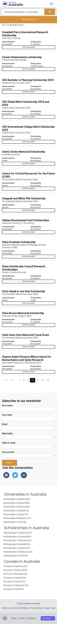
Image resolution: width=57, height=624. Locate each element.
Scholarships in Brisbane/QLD (18, 540)
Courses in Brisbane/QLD (16, 574)
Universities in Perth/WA (15, 522)
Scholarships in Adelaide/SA (17, 544)
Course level (8, 452)
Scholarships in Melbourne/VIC (19, 551)
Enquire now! (49, 608)
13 (48, 380)
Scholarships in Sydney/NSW (18, 536)
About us (6, 608)
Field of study (8, 442)
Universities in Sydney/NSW (17, 503)
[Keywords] (23, 12)
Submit (9, 463)
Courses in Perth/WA (14, 589)
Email (4, 424)
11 (38, 380)
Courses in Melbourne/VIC (16, 585)
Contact (21, 618)
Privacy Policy (36, 608)
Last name (7, 414)
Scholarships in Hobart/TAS (17, 548)
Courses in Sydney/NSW (16, 570)
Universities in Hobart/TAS (16, 514)
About (13, 618)
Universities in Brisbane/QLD (17, 506)
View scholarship (28, 47)
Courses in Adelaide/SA (15, 577)
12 (43, 380)
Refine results (28, 19)
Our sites (47, 618)
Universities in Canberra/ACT (17, 499)
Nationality (7, 433)
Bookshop (31, 618)
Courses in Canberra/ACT (16, 566)
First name (7, 405)
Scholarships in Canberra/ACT (18, 532)
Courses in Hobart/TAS (15, 581)
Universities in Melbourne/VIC (18, 518)
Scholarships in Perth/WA (16, 555)
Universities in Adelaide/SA (17, 510)
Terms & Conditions (20, 608)
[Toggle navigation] (51, 3)
